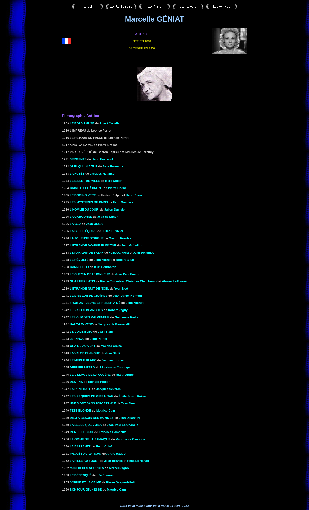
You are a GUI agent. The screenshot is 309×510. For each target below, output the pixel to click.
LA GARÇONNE (81, 216)
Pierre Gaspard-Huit (120, 482)
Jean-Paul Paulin (127, 274)
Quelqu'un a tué (83, 166)
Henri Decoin (135, 195)
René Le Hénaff (138, 461)
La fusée (77, 173)
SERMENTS (78, 159)
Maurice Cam (105, 410)
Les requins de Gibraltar (91, 396)
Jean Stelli (105, 331)
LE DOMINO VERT (83, 195)
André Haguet (116, 453)
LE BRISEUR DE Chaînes (89, 295)
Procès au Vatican (85, 453)
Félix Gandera (123, 202)
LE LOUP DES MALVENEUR (89, 317)
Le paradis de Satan (87, 252)
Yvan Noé (121, 288)
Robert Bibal (125, 259)
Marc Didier (113, 181)
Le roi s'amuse (82, 123)
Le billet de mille (85, 181)
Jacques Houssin (114, 360)
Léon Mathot (103, 259)
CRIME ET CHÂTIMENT (86, 188)
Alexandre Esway (174, 281)
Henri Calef (104, 446)
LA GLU (75, 224)
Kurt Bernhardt (105, 267)
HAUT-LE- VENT (81, 324)
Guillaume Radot (126, 317)
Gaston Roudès (120, 238)
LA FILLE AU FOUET (84, 461)
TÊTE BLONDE (80, 410)
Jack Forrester (113, 166)
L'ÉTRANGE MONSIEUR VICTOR (93, 245)
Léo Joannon (106, 475)
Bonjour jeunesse (86, 489)
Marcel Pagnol (119, 468)
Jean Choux (94, 224)
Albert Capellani (110, 123)
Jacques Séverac (108, 389)
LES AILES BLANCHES (86, 310)
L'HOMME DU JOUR (84, 209)
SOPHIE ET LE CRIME (85, 482)
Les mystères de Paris (89, 202)
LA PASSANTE (80, 446)
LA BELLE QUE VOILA (86, 425)
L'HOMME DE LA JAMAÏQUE (90, 439)
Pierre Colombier (112, 281)
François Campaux (112, 432)
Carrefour (79, 267)
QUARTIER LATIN (82, 281)
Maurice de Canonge (115, 367)
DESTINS (76, 382)
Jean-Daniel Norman (127, 295)
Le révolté (79, 259)
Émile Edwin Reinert (133, 396)
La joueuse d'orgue (87, 238)
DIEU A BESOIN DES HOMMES (92, 417)
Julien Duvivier (115, 209)
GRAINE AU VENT (83, 346)
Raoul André (125, 374)
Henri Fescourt (102, 159)
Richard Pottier (98, 382)
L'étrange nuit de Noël (89, 288)
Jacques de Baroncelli (114, 324)
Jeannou (77, 338)
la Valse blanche (85, 353)
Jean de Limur (107, 216)
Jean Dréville (113, 461)
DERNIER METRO (82, 367)
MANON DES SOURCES (87, 468)
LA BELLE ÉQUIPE (83, 231)
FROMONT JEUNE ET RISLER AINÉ (95, 303)
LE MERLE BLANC (83, 360)
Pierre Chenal (117, 188)
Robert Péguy (118, 310)
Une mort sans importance (93, 403)
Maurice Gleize (111, 346)
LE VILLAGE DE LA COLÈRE (90, 374)
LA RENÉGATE (80, 389)
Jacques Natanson (103, 173)
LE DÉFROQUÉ (81, 475)
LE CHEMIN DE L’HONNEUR (90, 274)
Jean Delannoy (143, 252)
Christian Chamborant (142, 281)
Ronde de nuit (82, 432)
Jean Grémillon (132, 245)
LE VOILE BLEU (81, 331)
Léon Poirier (98, 338)
